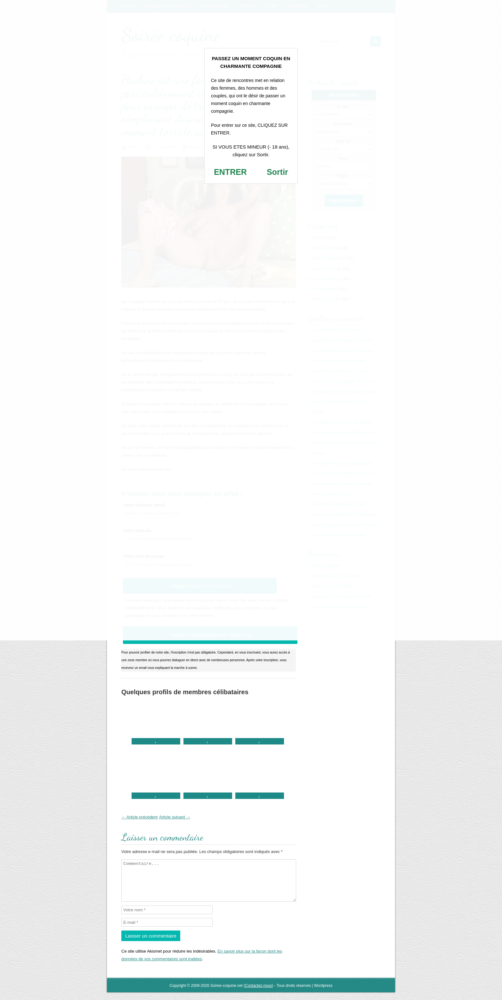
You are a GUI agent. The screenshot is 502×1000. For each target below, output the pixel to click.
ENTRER (230, 171)
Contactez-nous (258, 993)
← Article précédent (139, 817)
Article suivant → (174, 817)
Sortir (277, 171)
